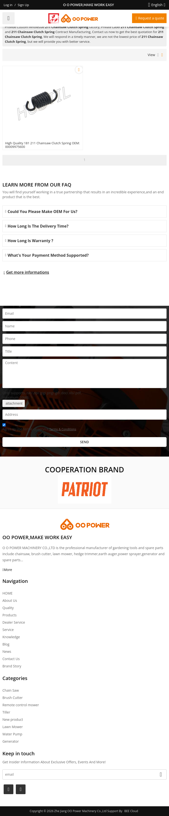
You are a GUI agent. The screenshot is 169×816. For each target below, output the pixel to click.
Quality (8, 607)
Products (9, 615)
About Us (9, 600)
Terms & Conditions (62, 429)
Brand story (11, 666)
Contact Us (11, 658)
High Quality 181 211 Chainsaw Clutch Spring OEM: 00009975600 (42, 145)
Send (84, 442)
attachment (13, 403)
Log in (8, 5)
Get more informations (27, 272)
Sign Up (23, 5)
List (158, 55)
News (6, 651)
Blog (5, 644)
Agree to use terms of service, (39, 427)
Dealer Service (13, 622)
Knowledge (11, 637)
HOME (7, 593)
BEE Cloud (131, 811)
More (8, 569)
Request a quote (151, 18)
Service (8, 629)
